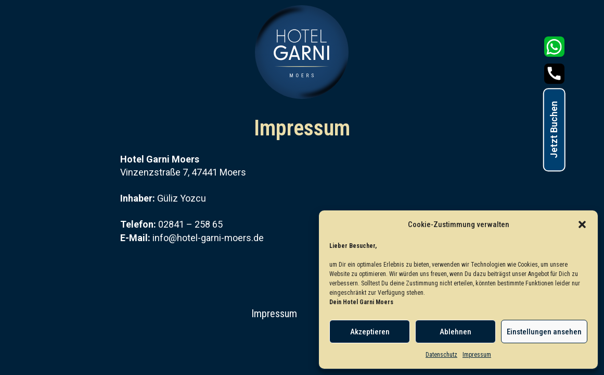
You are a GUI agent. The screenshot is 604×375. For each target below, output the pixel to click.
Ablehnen (455, 331)
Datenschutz (441, 354)
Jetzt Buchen (553, 129)
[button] (582, 224)
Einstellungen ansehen (544, 331)
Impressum (476, 354)
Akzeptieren (370, 331)
